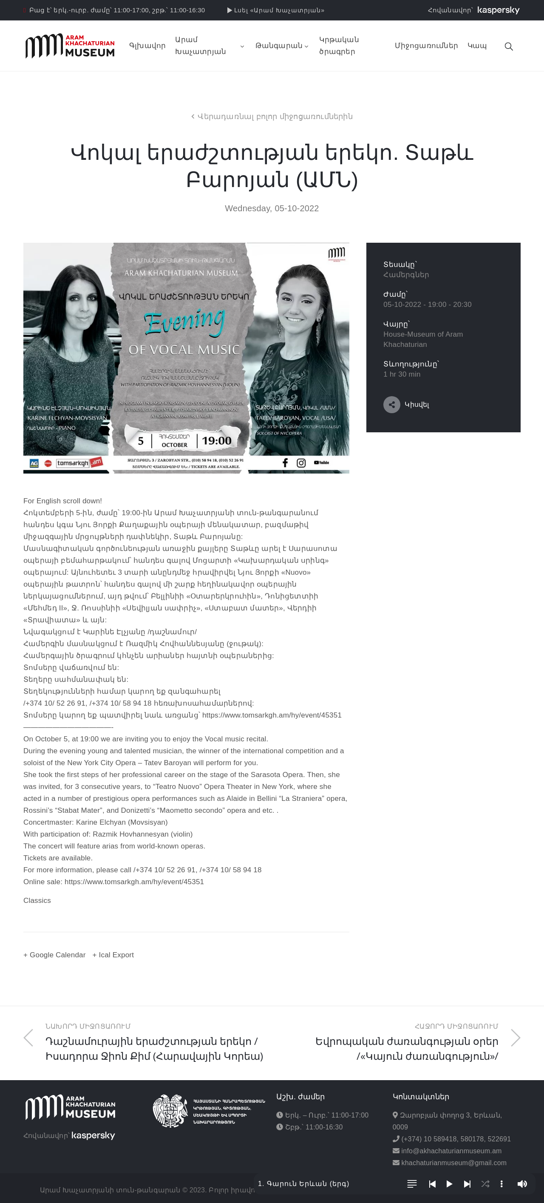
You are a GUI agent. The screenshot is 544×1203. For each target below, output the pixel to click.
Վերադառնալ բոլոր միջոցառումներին (275, 116)
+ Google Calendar (54, 955)
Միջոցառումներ (426, 46)
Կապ (477, 46)
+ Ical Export (113, 955)
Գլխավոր (147, 46)
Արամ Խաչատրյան (210, 46)
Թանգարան (282, 46)
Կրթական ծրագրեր (339, 46)
